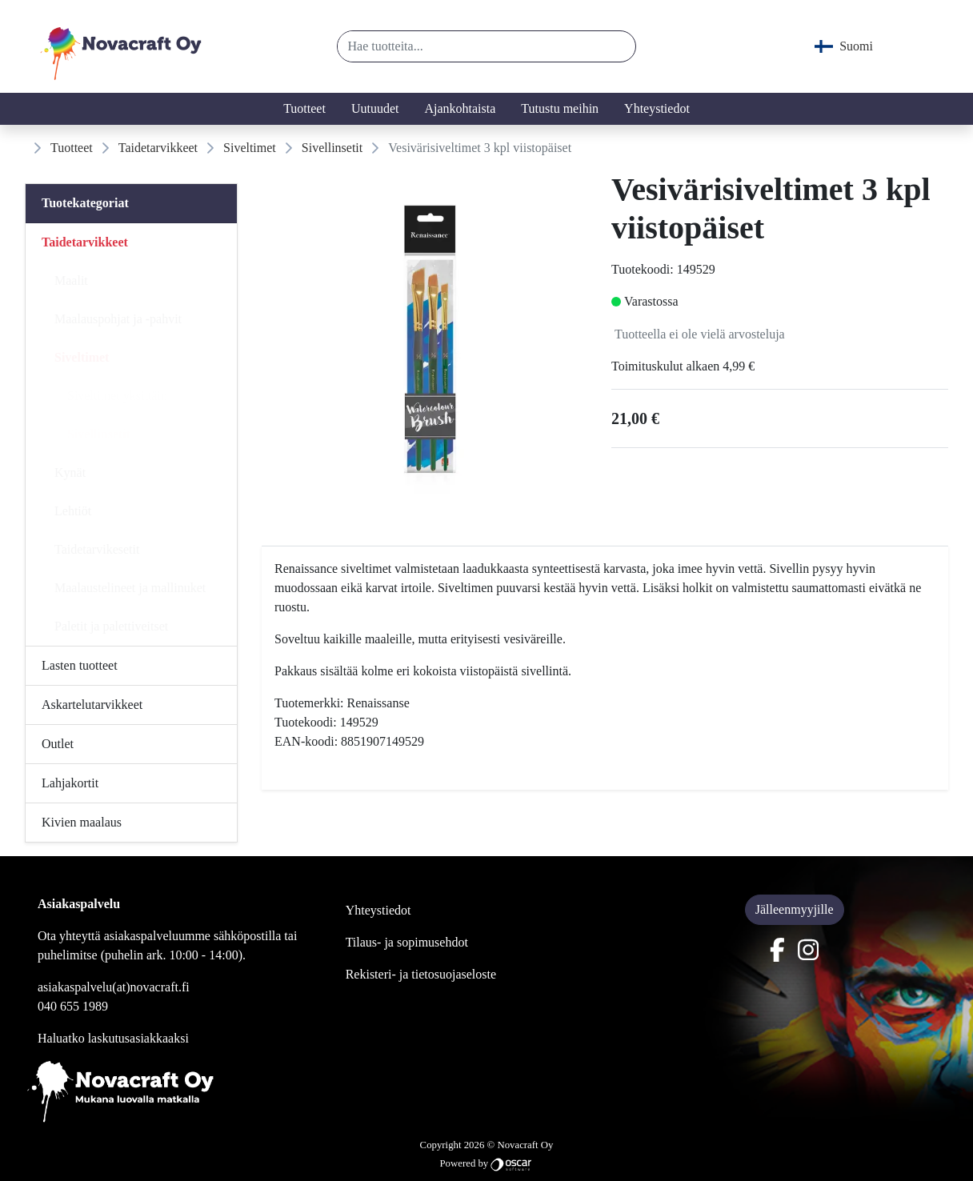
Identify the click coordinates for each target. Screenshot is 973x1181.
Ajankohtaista (459, 108)
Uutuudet (375, 108)
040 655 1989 (73, 1006)
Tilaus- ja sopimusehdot (407, 942)
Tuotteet (304, 108)
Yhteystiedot (657, 108)
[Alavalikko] (220, 242)
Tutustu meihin (560, 108)
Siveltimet (249, 147)
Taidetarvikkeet (158, 147)
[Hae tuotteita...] (468, 46)
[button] (617, 46)
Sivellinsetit (332, 147)
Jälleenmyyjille (794, 909)
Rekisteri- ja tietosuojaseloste (421, 974)
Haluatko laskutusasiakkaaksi (113, 1038)
